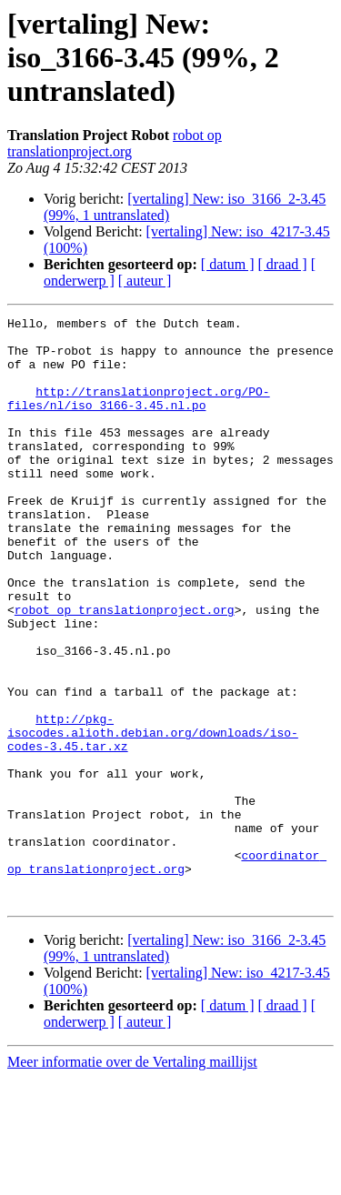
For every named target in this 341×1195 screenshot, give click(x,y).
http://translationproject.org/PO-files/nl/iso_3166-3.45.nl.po (138, 415)
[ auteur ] (145, 280)
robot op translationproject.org (114, 143)
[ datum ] (228, 264)
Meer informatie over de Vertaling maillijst (132, 1179)
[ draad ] (282, 264)
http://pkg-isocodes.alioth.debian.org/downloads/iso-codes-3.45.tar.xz (152, 816)
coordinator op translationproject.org (166, 972)
